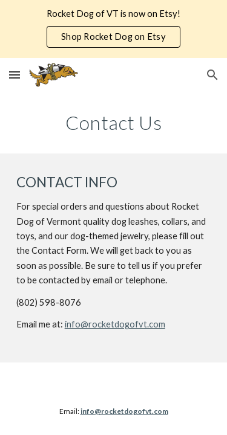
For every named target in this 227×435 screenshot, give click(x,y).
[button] (14, 74)
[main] (114, 122)
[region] (113, 29)
